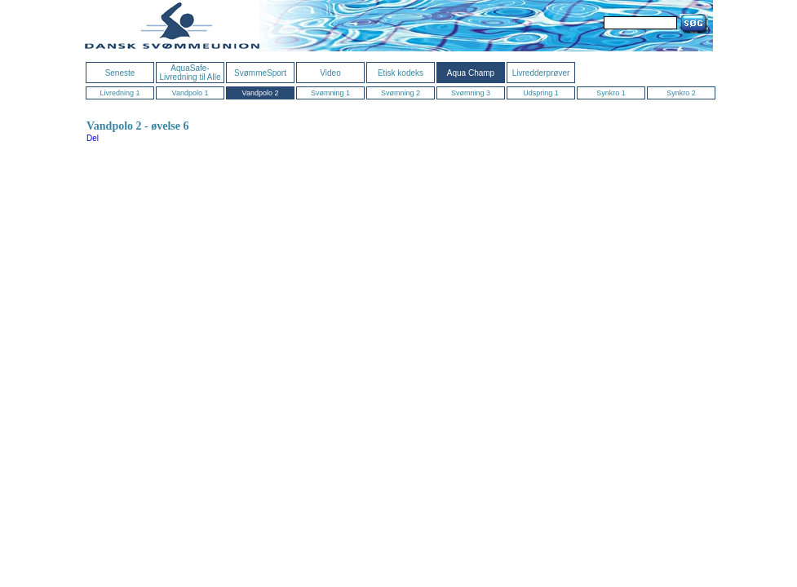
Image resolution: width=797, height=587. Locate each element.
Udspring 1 (541, 93)
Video (330, 72)
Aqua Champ (470, 72)
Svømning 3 (470, 93)
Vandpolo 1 (190, 93)
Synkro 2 (681, 93)
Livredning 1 (119, 93)
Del (92, 138)
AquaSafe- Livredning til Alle (189, 73)
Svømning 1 (330, 93)
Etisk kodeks (400, 72)
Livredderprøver (541, 72)
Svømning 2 (400, 93)
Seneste (120, 72)
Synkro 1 (611, 93)
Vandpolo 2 (260, 93)
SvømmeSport (260, 72)
